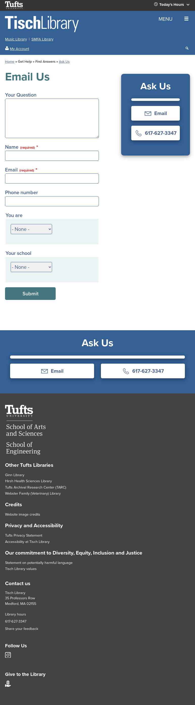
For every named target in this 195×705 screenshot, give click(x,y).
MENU (173, 19)
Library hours (15, 614)
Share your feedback (21, 628)
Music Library (16, 39)
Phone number (21, 192)
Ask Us (64, 61)
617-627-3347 (15, 621)
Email (19, 169)
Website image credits (22, 514)
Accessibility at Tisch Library (27, 541)
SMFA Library (42, 39)
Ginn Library (14, 475)
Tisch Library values (21, 568)
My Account (19, 49)
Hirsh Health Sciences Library (28, 481)
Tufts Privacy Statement (23, 535)
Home (9, 61)
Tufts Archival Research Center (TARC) (35, 487)
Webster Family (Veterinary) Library (33, 493)
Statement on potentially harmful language (39, 562)
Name (20, 147)
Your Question (20, 95)
